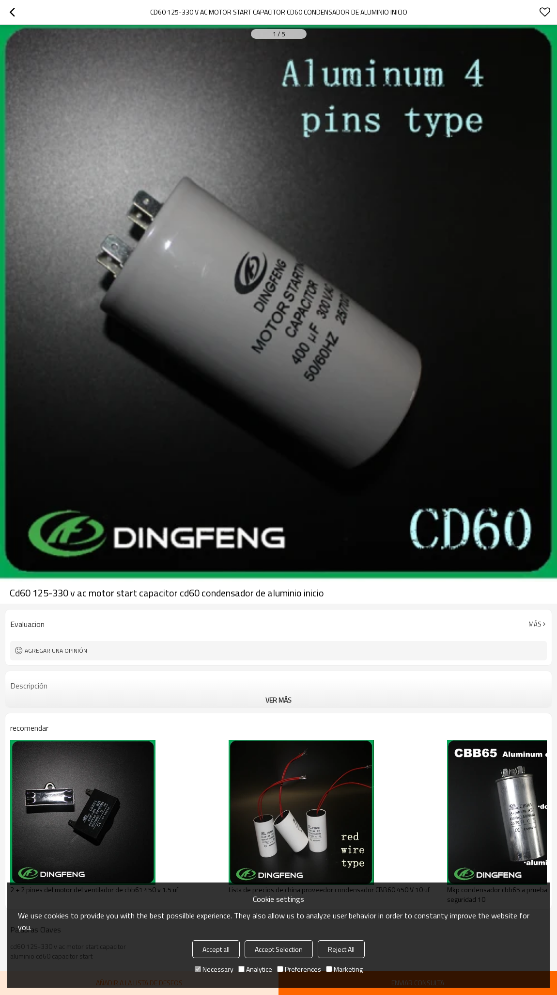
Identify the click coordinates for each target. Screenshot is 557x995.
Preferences (299, 969)
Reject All (341, 949)
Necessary (214, 969)
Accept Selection (279, 949)
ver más (278, 700)
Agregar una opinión (56, 650)
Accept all (216, 949)
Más (535, 624)
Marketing (344, 969)
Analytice (255, 969)
